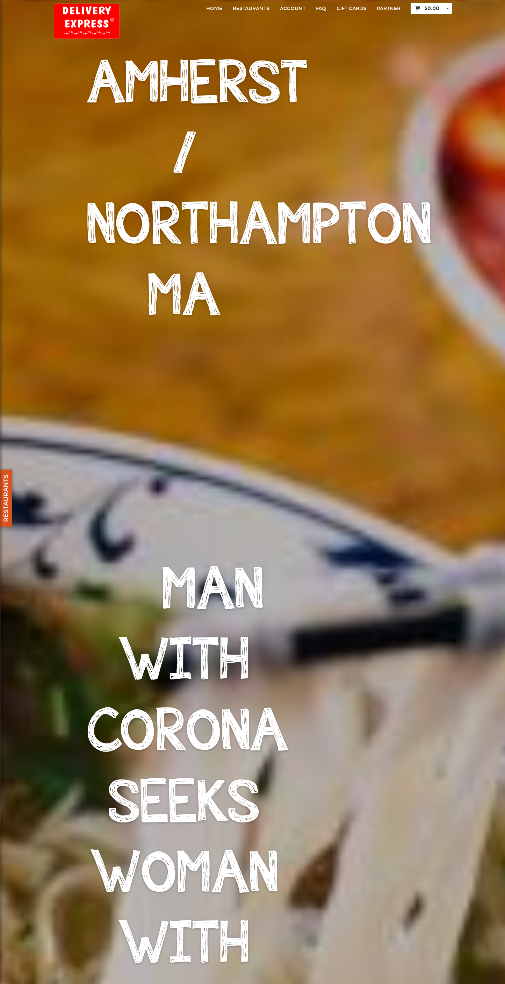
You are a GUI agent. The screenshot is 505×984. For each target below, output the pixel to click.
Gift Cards (351, 9)
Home (214, 9)
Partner (389, 9)
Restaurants (251, 9)
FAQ (321, 9)
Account (292, 9)
